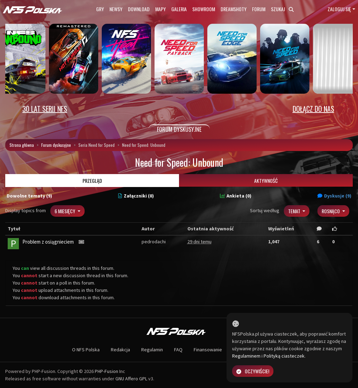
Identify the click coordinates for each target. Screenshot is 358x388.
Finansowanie (208, 349)
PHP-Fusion (106, 371)
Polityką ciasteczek (284, 356)
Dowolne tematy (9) (29, 196)
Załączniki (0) (136, 196)
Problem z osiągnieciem (48, 241)
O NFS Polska (86, 349)
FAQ (178, 349)
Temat (294, 211)
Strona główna (21, 145)
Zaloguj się (339, 9)
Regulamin (152, 349)
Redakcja (120, 349)
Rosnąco (331, 211)
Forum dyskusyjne (56, 145)
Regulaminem (246, 356)
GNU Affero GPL (131, 378)
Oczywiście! (252, 371)
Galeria (179, 9)
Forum (258, 9)
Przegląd (92, 180)
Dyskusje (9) (334, 196)
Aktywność (266, 180)
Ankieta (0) (235, 196)
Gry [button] (100, 9)
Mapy (160, 9)
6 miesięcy (65, 211)
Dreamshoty (233, 9)
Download (139, 9)
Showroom (203, 9)
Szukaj (282, 9)
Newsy (115, 9)
